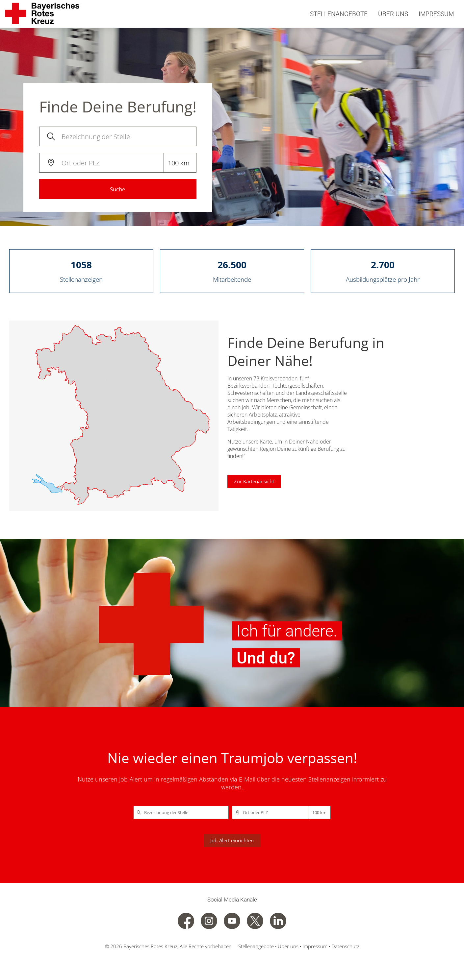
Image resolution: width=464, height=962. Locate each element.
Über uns (393, 14)
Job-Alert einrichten (232, 840)
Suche (117, 189)
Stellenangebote (339, 14)
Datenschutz (344, 946)
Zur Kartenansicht (254, 481)
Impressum (436, 14)
